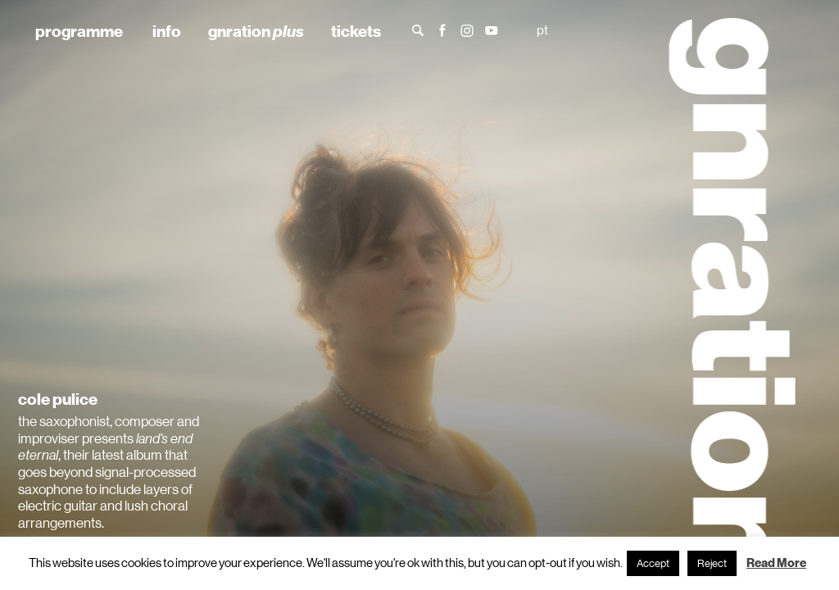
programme (79, 31)
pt (542, 30)
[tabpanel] (419, 295)
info (166, 31)
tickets (356, 31)
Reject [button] (712, 563)
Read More (776, 563)
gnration (256, 31)
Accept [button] (653, 563)
